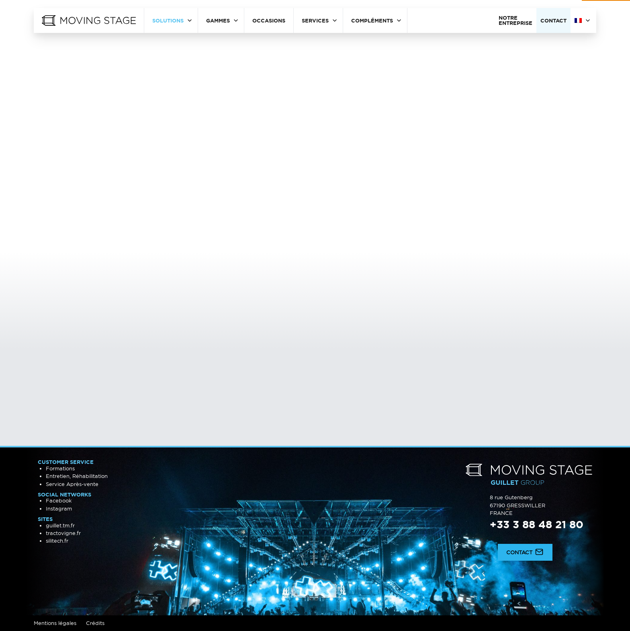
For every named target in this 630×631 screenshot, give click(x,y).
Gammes (218, 20)
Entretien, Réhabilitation (77, 476)
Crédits (95, 623)
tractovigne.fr (63, 533)
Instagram (59, 508)
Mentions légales (55, 623)
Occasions (268, 20)
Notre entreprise (515, 20)
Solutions (168, 20)
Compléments (372, 20)
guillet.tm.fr (60, 525)
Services (315, 20)
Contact (553, 20)
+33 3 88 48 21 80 (536, 524)
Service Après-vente (72, 484)
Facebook (59, 500)
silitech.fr (57, 540)
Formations (60, 468)
